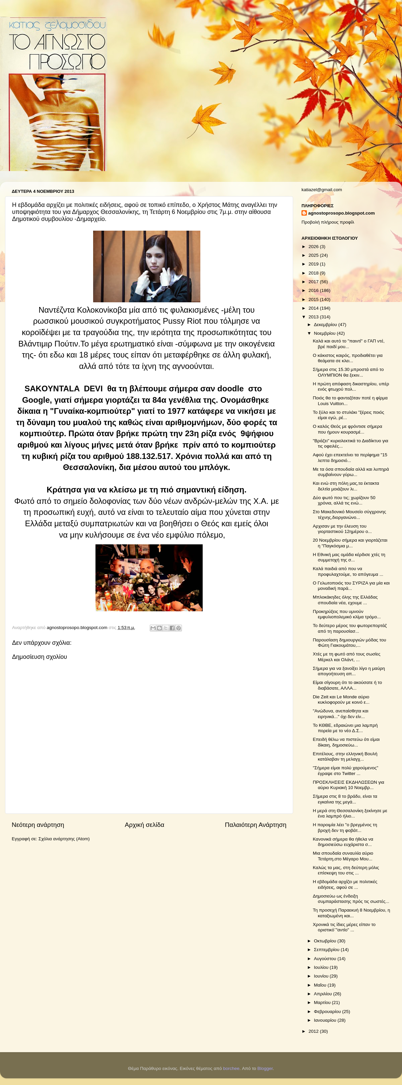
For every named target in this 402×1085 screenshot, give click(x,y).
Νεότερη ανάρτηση (38, 824)
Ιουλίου (322, 967)
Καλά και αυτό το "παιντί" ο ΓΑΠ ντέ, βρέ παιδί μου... (349, 343)
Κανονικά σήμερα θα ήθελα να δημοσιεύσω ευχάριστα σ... (343, 842)
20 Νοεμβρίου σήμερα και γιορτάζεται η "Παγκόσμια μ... (350, 543)
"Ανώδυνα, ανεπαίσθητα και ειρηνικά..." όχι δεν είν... (340, 713)
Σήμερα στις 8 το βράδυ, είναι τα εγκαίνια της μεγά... (345, 799)
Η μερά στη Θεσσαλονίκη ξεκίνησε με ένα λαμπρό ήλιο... (350, 813)
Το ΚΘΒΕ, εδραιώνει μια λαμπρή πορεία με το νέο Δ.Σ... (345, 728)
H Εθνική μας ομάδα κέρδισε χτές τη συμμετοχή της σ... (349, 557)
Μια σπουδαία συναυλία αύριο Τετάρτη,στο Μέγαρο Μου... (343, 856)
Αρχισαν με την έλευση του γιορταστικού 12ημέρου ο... (342, 529)
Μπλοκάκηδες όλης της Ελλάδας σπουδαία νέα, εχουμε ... (345, 600)
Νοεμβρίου (325, 333)
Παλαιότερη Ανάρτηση (255, 824)
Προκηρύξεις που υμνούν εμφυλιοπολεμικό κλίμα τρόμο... (347, 614)
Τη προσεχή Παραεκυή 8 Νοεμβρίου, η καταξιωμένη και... (351, 913)
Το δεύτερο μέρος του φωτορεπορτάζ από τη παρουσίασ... (350, 628)
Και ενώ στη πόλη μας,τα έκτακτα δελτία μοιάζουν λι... (346, 486)
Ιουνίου (322, 976)
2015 (314, 299)
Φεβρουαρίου (328, 1011)
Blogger (265, 1068)
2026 (314, 246)
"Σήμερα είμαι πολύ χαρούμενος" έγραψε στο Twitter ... (345, 770)
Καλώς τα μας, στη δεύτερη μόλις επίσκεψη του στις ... (346, 870)
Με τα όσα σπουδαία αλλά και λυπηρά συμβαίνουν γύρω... (351, 472)
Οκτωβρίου (325, 940)
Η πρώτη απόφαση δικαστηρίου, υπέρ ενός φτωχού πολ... (351, 386)
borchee (231, 1068)
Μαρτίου (323, 1002)
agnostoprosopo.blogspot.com (341, 213)
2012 (314, 1031)
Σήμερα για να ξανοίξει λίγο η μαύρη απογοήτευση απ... (349, 671)
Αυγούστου (325, 958)
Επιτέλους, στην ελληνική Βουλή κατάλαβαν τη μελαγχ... (345, 756)
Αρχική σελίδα (144, 824)
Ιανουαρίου (325, 1020)
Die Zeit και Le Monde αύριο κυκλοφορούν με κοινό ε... (341, 699)
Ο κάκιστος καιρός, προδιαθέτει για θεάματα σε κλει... (348, 358)
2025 (314, 255)
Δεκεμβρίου (326, 324)
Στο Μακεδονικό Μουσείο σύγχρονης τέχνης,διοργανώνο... (349, 514)
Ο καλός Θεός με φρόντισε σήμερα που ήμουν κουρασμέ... (347, 429)
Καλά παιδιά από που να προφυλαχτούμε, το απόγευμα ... (348, 571)
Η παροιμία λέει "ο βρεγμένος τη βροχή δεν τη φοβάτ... (345, 827)
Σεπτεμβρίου (327, 949)
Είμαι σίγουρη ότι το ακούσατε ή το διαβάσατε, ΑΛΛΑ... (347, 685)
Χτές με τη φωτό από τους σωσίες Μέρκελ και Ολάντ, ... (347, 656)
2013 (314, 316)
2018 (314, 273)
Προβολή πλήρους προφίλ (328, 222)
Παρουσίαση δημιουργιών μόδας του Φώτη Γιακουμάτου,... (349, 642)
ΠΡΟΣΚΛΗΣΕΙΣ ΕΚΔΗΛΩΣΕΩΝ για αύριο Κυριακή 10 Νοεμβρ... (348, 785)
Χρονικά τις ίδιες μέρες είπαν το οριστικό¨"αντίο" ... (344, 927)
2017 (314, 281)
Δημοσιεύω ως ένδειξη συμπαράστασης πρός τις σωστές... (351, 899)
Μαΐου (321, 985)
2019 (314, 263)
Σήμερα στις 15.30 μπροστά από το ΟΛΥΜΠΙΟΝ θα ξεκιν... (348, 372)
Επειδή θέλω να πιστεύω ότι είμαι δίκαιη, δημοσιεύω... (346, 742)
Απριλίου (323, 993)
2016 (314, 290)
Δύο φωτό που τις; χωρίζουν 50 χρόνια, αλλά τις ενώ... (344, 500)
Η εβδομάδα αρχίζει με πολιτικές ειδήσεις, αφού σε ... (345, 884)
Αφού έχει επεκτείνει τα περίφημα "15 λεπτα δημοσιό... (350, 457)
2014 (314, 308)
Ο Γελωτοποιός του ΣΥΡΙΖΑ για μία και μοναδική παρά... (351, 585)
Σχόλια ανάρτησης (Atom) (64, 838)
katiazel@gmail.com (322, 189)
